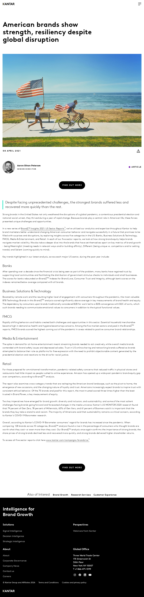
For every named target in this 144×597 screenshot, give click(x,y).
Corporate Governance (15, 561)
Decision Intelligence (13, 536)
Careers (7, 576)
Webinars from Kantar (84, 531)
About (6, 556)
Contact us (8, 571)
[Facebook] (80, 575)
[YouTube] (85, 575)
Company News (11, 566)
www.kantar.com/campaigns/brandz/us (67, 440)
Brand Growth (60, 495)
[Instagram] (74, 575)
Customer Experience (105, 495)
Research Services (81, 495)
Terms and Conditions (49, 583)
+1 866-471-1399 (83, 569)
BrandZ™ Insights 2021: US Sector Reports (42, 229)
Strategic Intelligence (14, 541)
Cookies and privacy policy (74, 583)
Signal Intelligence (12, 531)
